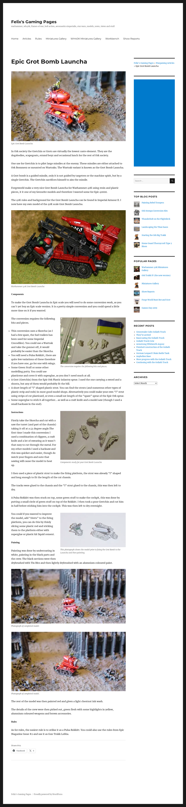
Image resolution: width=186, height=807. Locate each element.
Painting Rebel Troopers (153, 202)
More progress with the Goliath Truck (153, 359)
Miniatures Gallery (56, 38)
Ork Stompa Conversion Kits (155, 211)
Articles (27, 38)
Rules (38, 38)
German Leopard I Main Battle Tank (152, 353)
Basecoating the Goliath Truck (150, 338)
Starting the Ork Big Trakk (154, 235)
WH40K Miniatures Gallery (86, 38)
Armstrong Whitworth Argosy (150, 344)
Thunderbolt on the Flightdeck (156, 219)
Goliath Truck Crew (145, 341)
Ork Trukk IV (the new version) (156, 275)
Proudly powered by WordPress (48, 794)
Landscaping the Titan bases (155, 227)
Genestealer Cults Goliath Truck (151, 332)
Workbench (112, 38)
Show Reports (131, 38)
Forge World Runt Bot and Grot (156, 300)
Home (14, 38)
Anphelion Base (143, 356)
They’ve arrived (143, 335)
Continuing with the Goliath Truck (152, 362)
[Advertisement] (154, 123)
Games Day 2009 (149, 308)
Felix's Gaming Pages (34, 21)
